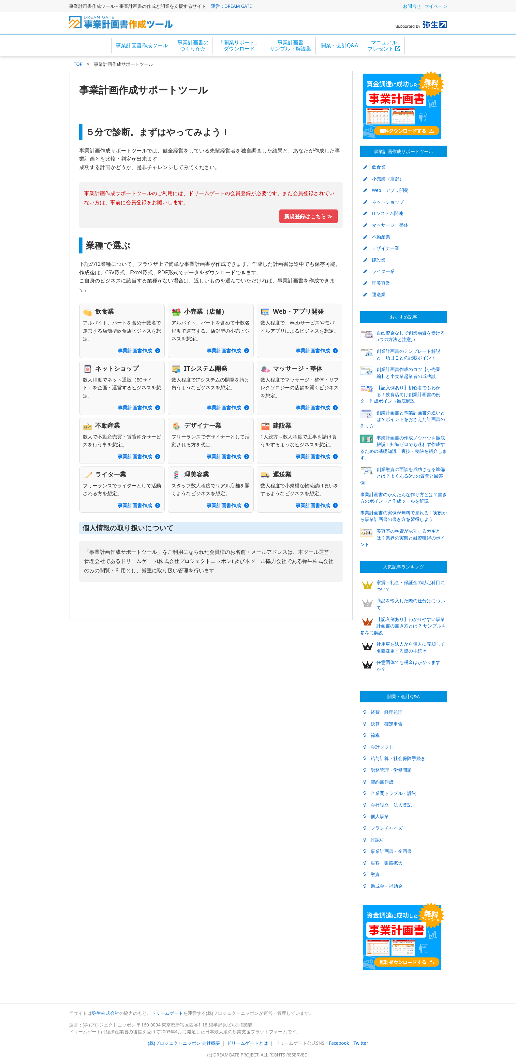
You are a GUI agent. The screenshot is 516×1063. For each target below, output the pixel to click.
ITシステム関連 (383, 213)
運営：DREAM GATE (231, 6)
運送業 (374, 294)
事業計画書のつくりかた (193, 45)
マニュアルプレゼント (384, 45)
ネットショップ (383, 202)
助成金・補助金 (383, 886)
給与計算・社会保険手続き (394, 758)
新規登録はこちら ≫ (308, 216)
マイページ (435, 6)
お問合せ (412, 6)
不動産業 (376, 237)
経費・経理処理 (383, 712)
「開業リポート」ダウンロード (239, 45)
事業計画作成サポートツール (403, 151)
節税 (371, 735)
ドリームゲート (167, 1013)
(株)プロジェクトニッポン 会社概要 (184, 1043)
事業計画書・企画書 (387, 851)
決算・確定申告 (383, 724)
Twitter (361, 1043)
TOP (78, 64)
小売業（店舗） (383, 179)
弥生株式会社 (105, 1013)
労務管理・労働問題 (387, 770)
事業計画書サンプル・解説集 (290, 45)
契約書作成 (378, 782)
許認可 (373, 840)
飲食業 (374, 167)
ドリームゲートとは (247, 1043)
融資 (371, 874)
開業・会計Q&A (339, 45)
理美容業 (376, 283)
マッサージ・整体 (385, 225)
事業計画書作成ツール (142, 45)
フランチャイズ (383, 828)
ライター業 (379, 271)
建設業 (374, 260)
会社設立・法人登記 (387, 805)
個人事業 (376, 816)
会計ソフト (378, 747)
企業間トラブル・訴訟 (389, 793)
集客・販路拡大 (383, 863)
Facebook (339, 1043)
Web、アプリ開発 (386, 190)
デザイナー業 (381, 248)
